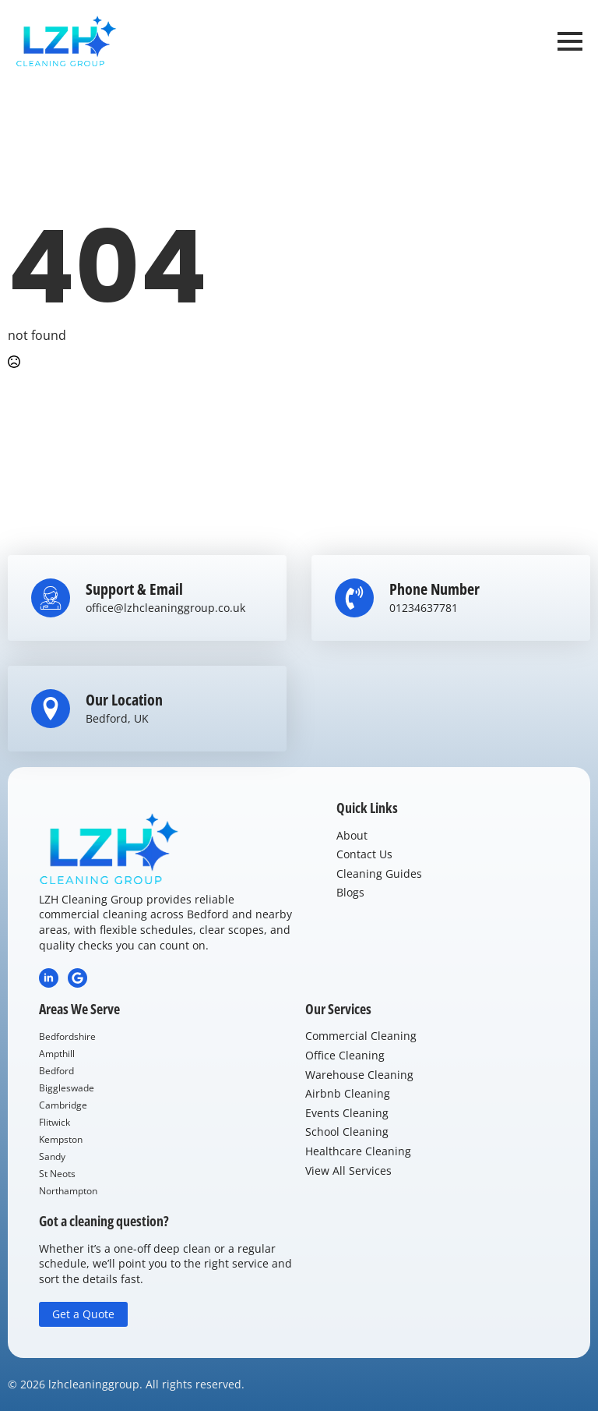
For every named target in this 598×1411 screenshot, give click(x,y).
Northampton (68, 1190)
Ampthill (57, 1053)
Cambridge (63, 1105)
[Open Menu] (570, 41)
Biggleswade (66, 1087)
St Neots (57, 1173)
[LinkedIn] (48, 978)
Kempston (61, 1139)
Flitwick (54, 1122)
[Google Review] (77, 978)
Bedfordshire (67, 1036)
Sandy (52, 1156)
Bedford (56, 1070)
